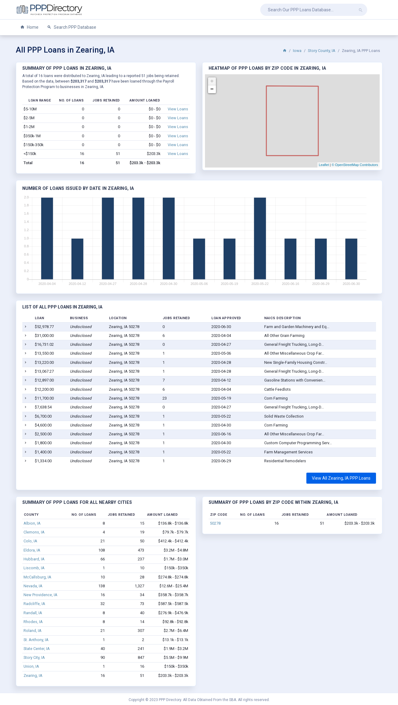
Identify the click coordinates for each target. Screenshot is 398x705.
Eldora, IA (32, 550)
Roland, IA (33, 630)
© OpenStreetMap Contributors (355, 165)
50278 (215, 523)
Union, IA (31, 666)
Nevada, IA (33, 586)
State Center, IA (37, 648)
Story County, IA (321, 50)
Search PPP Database (71, 27)
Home (29, 27)
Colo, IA (30, 541)
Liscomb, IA (34, 568)
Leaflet (324, 165)
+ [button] (212, 81)
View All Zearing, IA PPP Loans (341, 478)
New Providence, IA (40, 594)
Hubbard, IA (34, 559)
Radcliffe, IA (34, 603)
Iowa (297, 50)
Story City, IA (34, 657)
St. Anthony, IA (36, 639)
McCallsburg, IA (37, 577)
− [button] (212, 89)
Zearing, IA (33, 675)
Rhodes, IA (33, 621)
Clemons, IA (34, 532)
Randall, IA (33, 613)
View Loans (178, 109)
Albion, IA (32, 523)
